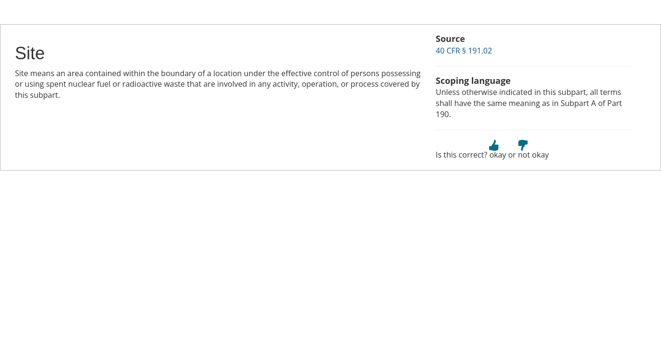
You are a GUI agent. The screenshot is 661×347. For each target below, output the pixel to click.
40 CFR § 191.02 (464, 50)
